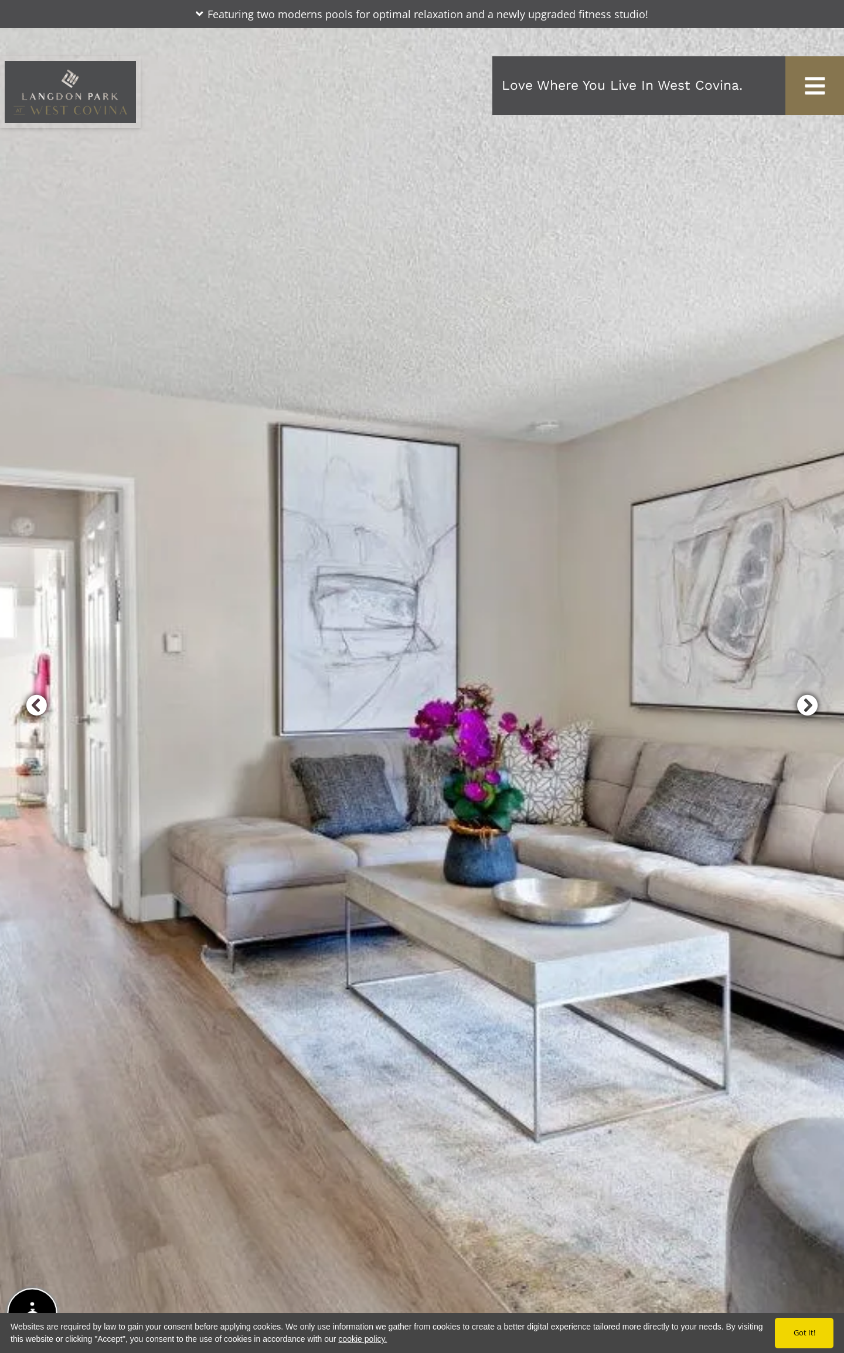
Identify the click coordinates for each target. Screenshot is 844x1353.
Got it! (804, 1332)
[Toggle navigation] (814, 85)
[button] (422, 14)
